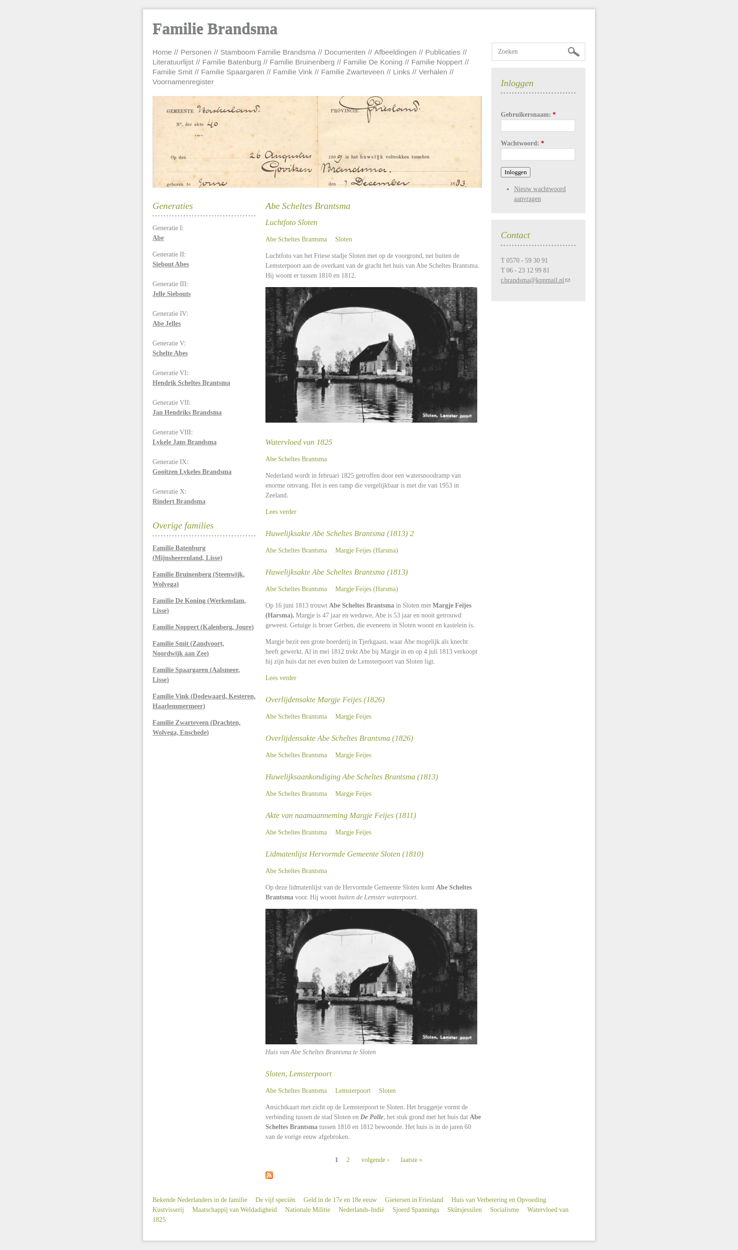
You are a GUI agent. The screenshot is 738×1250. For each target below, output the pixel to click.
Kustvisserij (168, 1209)
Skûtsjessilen (465, 1209)
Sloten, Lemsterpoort (298, 1073)
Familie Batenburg (231, 62)
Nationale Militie (307, 1209)
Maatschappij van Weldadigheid (234, 1209)
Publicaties (442, 52)
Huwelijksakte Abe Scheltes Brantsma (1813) (336, 572)
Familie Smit (172, 72)
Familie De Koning (373, 62)
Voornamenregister (183, 82)
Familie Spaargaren (232, 72)
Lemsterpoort (352, 1090)
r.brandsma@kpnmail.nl (532, 280)
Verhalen (433, 72)
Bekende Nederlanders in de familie (199, 1199)
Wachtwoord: (522, 143)
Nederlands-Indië (361, 1209)
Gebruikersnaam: (528, 114)
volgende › (375, 1159)
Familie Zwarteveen (352, 72)
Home (162, 52)
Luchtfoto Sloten (291, 222)
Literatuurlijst (172, 62)
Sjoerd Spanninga (416, 1209)
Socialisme (504, 1209)
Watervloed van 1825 (298, 442)
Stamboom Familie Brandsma (268, 52)
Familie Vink (293, 72)
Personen (196, 52)
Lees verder (281, 511)
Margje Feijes (353, 716)
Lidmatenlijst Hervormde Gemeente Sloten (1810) (344, 853)
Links (401, 72)
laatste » (411, 1159)
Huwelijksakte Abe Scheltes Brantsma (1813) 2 (339, 533)
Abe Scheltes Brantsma (296, 239)
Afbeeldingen (395, 52)
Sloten (343, 239)
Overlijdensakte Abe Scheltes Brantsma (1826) (339, 738)
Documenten (344, 52)
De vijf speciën (276, 1199)
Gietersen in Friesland (414, 1199)
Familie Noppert (437, 62)
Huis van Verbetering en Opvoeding (498, 1199)
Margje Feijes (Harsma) (366, 550)
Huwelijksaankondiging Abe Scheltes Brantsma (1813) (351, 776)
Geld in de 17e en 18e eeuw (340, 1199)
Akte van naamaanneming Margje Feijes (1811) (340, 815)
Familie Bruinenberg (302, 62)
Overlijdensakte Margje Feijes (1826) (325, 699)
